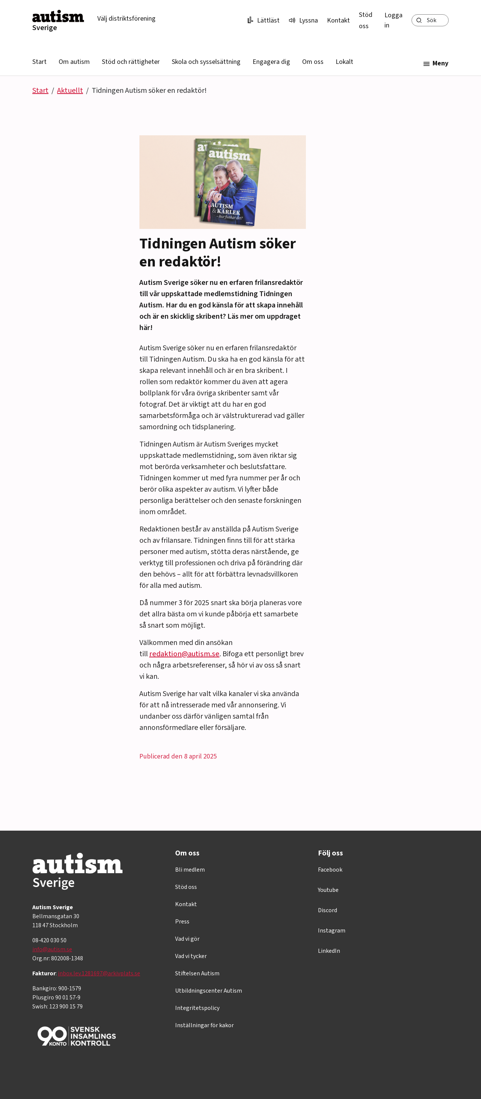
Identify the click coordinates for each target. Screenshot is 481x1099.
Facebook (330, 870)
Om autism (74, 62)
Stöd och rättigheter (131, 62)
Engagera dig (271, 62)
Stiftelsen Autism (197, 973)
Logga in (393, 20)
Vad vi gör (187, 939)
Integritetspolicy (197, 1008)
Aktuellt (70, 90)
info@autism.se (52, 949)
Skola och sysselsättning (206, 62)
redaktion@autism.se (184, 654)
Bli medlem (190, 870)
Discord (327, 910)
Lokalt (344, 62)
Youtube (328, 890)
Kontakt (338, 20)
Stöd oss (186, 887)
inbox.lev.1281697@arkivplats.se (99, 973)
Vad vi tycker (191, 956)
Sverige (44, 28)
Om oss (313, 62)
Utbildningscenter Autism (208, 991)
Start (39, 62)
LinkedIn (329, 951)
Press (182, 921)
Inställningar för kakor (204, 1025)
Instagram (331, 930)
